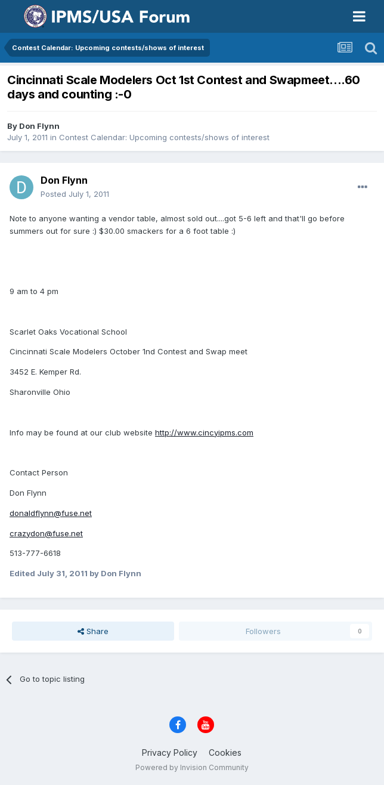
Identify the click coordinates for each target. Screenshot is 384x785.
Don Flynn (39, 126)
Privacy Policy (169, 752)
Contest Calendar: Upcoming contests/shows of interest (164, 137)
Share (93, 631)
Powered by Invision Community (192, 767)
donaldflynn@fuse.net (51, 513)
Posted (75, 194)
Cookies (225, 752)
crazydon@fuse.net (46, 533)
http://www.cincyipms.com (204, 432)
